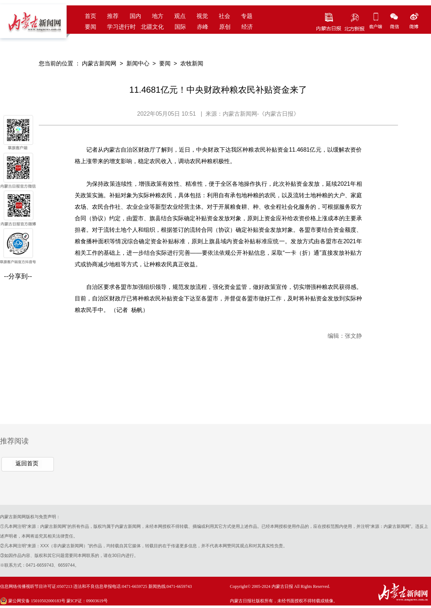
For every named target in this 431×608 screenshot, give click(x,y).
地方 (157, 16)
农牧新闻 (191, 63)
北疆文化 (152, 27)
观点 (180, 16)
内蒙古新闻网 (99, 63)
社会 (224, 16)
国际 (180, 27)
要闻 (90, 27)
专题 (246, 16)
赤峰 (202, 27)
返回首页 (26, 463)
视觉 (202, 16)
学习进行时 (121, 27)
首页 (90, 16)
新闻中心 (137, 63)
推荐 (113, 16)
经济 (247, 27)
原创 (225, 27)
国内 (135, 16)
